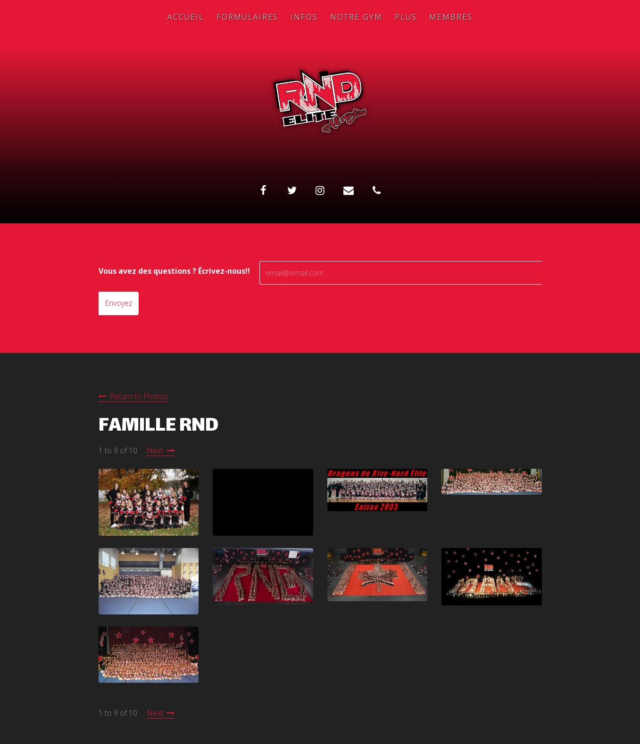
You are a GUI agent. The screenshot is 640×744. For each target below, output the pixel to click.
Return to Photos (139, 396)
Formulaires (247, 17)
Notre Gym (356, 17)
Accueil (185, 17)
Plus (406, 17)
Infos (304, 17)
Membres (451, 17)
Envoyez (119, 303)
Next (155, 450)
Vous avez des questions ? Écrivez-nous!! (174, 271)
